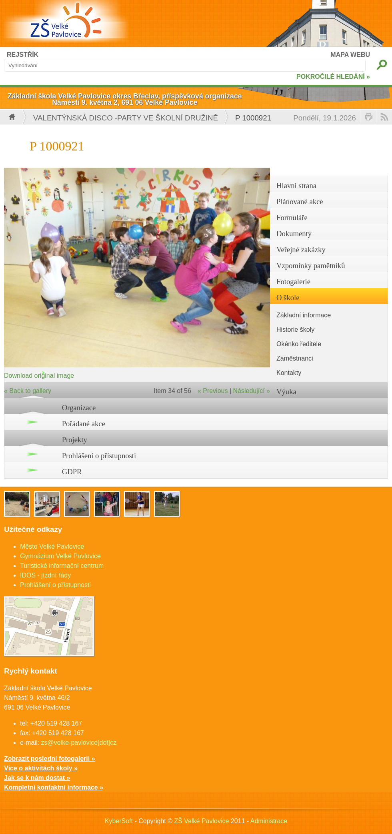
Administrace (268, 821)
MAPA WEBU (350, 54)
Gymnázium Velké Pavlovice (60, 556)
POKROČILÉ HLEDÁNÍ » (333, 76)
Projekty (74, 439)
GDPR (72, 471)
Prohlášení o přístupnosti (99, 455)
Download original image (39, 375)
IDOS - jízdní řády (45, 575)
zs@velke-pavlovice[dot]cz (78, 742)
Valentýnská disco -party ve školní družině (125, 118)
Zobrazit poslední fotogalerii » (49, 758)
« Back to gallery (27, 390)
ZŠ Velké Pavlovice (201, 821)
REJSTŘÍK (22, 54)
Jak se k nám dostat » (37, 777)
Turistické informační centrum (62, 565)
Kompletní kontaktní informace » (53, 787)
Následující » (251, 390)
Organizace (79, 407)
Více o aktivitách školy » (41, 768)
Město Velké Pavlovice (52, 546)
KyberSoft (119, 821)
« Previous (213, 390)
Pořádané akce (83, 423)
